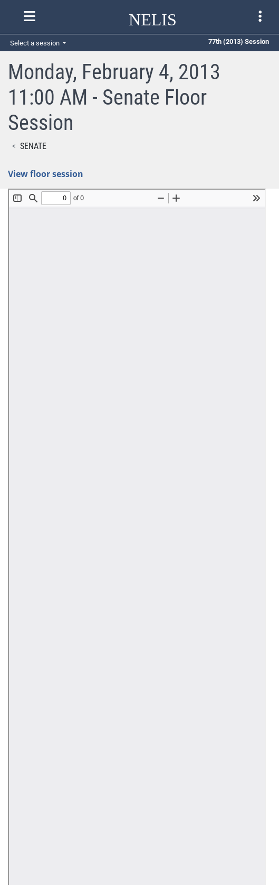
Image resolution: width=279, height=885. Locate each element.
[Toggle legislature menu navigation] (260, 16)
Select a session (35, 43)
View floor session (45, 174)
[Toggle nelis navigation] (29, 16)
